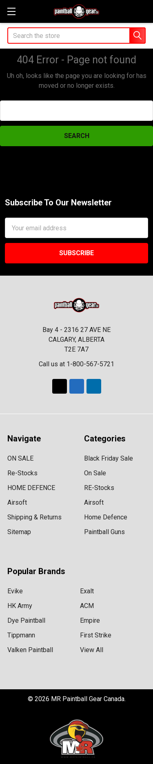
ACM (87, 606)
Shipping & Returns (34, 517)
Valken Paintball (30, 650)
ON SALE (20, 458)
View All (91, 650)
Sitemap (19, 532)
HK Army (19, 606)
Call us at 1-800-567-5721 (76, 364)
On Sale (95, 473)
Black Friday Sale (108, 458)
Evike (15, 591)
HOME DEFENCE (31, 488)
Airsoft (17, 502)
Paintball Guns (104, 532)
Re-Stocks (22, 473)
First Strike (95, 635)
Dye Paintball (26, 620)
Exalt (87, 591)
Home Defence (105, 517)
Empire (90, 620)
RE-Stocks (99, 488)
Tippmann (21, 635)
